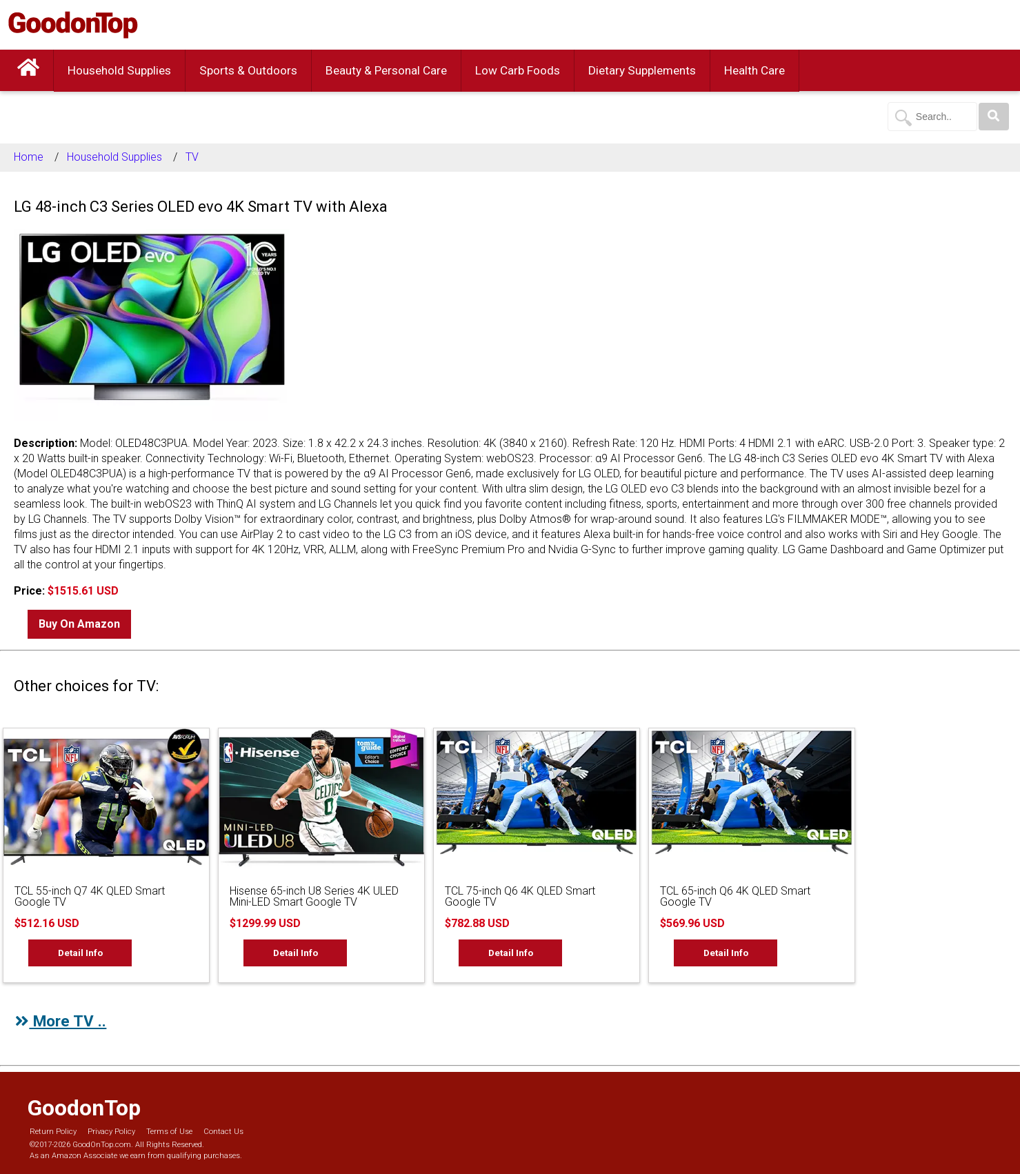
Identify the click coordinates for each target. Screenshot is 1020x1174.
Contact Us (223, 1131)
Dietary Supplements (642, 70)
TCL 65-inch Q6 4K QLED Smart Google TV (735, 896)
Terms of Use (169, 1131)
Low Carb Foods (517, 70)
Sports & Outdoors (248, 70)
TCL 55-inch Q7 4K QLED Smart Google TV (89, 896)
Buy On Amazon (79, 623)
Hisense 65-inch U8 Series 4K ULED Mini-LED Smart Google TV (314, 896)
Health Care (754, 70)
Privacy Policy (111, 1131)
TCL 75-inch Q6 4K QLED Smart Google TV (520, 896)
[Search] (994, 116)
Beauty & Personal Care (386, 70)
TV (192, 156)
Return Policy (53, 1131)
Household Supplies (119, 70)
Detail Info (80, 952)
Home (28, 156)
